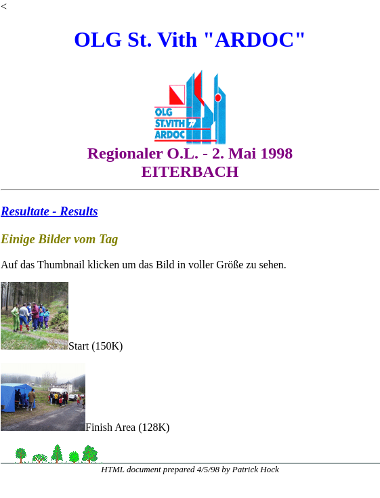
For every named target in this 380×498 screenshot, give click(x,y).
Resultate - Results (49, 211)
